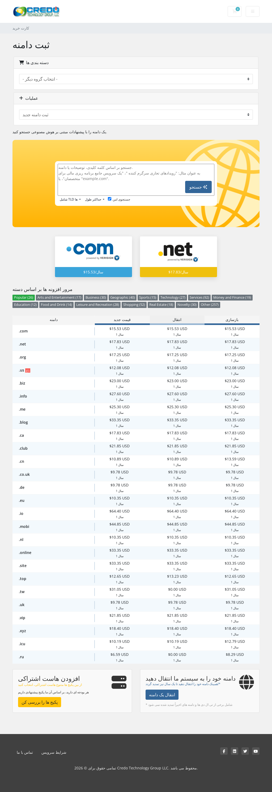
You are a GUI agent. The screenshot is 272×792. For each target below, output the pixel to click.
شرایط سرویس (53, 752)
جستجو (198, 187)
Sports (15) (147, 297)
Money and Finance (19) (232, 297)
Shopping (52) (134, 304)
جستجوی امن (119, 199)
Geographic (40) (122, 297)
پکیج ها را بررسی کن (40, 702)
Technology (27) (172, 297)
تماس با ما (25, 752)
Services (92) (199, 297)
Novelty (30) (187, 304)
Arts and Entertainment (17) (59, 297)
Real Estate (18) (161, 304)
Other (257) (210, 304)
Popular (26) (23, 297)
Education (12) (25, 304)
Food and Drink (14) (56, 304)
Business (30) (96, 297)
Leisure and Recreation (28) (97, 304)
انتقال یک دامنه (162, 695)
